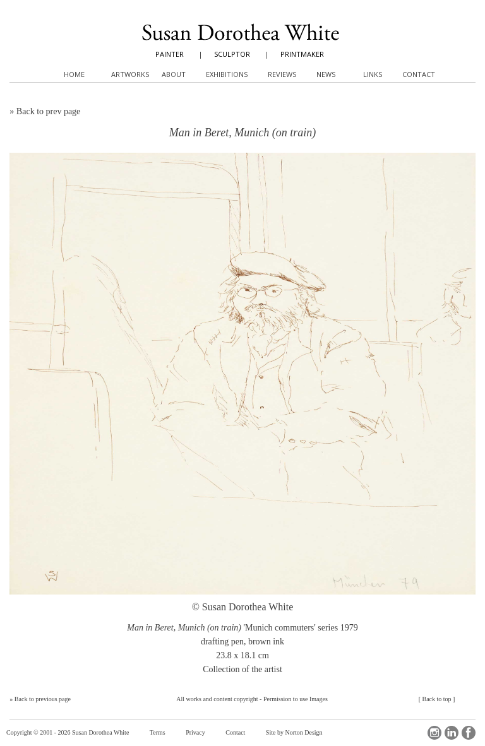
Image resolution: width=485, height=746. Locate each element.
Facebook (469, 733)
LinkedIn (451, 733)
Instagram (434, 733)
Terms (157, 732)
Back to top (436, 699)
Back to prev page (48, 111)
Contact (235, 732)
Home (74, 74)
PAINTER (169, 54)
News (325, 74)
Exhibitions (227, 74)
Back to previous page (43, 699)
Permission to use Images (295, 699)
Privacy (195, 732)
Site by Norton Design (294, 732)
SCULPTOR (232, 54)
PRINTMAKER (302, 54)
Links (372, 74)
